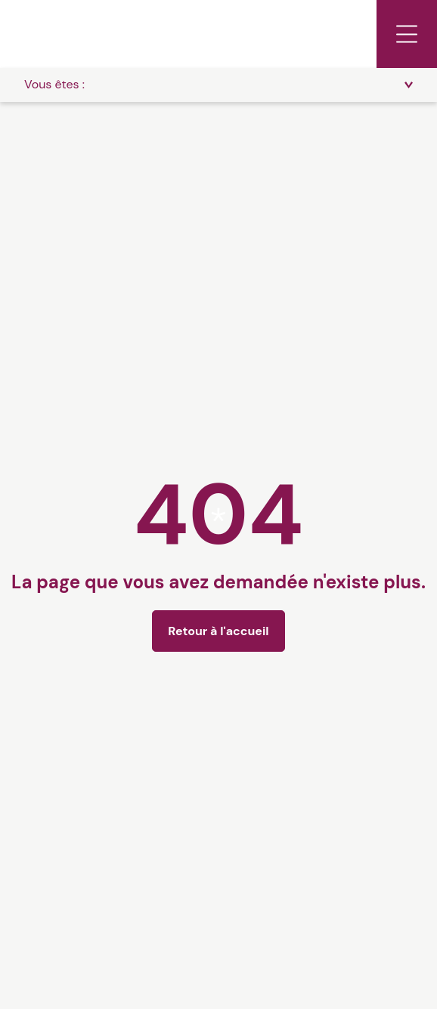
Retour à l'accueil (218, 631)
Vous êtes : (54, 84)
